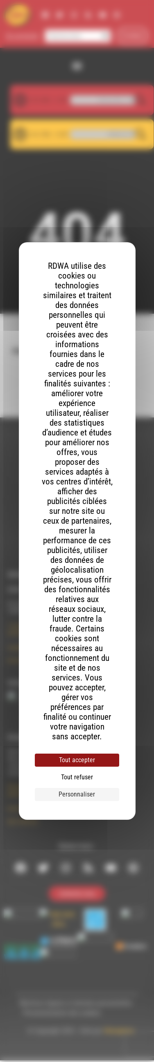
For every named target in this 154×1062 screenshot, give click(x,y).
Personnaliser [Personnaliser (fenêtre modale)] (77, 794)
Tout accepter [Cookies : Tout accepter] (77, 760)
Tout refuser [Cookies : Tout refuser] (77, 777)
